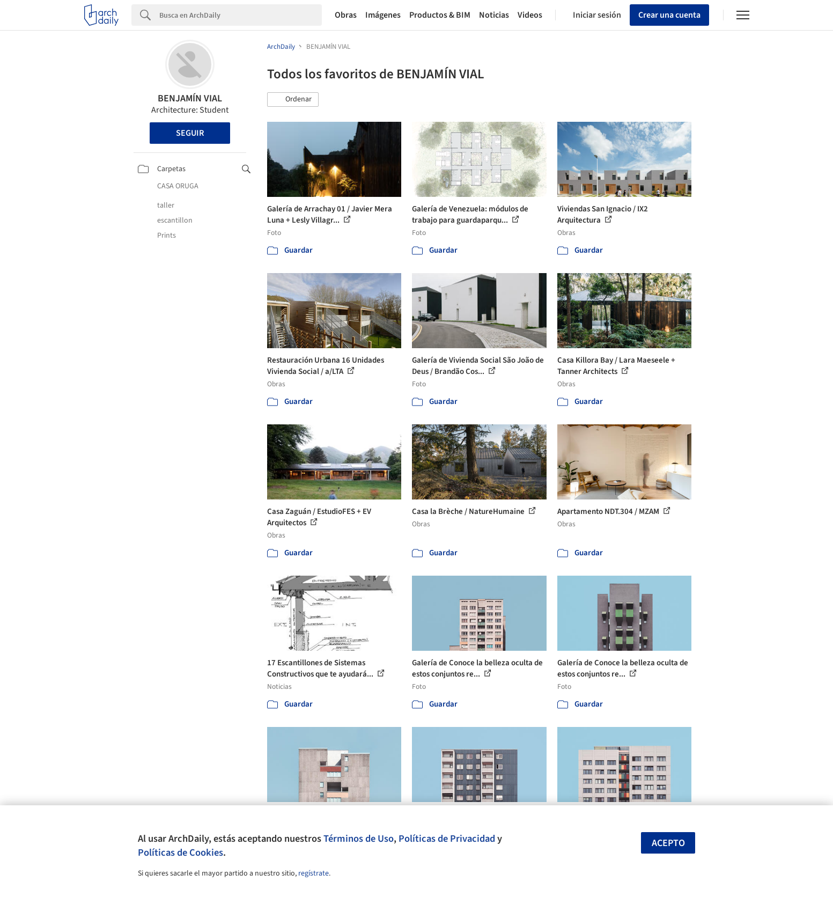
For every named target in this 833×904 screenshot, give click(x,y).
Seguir (190, 133)
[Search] (240, 15)
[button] (293, 99)
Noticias (494, 15)
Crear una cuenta (669, 15)
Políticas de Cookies (180, 852)
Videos (530, 15)
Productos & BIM (439, 15)
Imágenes (383, 15)
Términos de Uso (358, 839)
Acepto (668, 843)
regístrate (313, 873)
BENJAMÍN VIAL (190, 98)
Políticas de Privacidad (447, 839)
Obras (346, 15)
